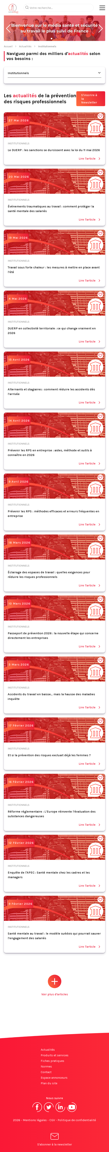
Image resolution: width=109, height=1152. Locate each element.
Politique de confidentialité (77, 1120)
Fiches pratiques (52, 1061)
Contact (46, 1072)
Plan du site (49, 1083)
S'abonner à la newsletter (54, 1140)
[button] (8, 28)
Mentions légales (35, 1120)
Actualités (25, 46)
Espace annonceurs (54, 1077)
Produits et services (54, 1055)
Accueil (8, 46)
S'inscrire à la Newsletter (89, 98)
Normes (46, 1066)
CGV (52, 1120)
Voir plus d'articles (54, 985)
